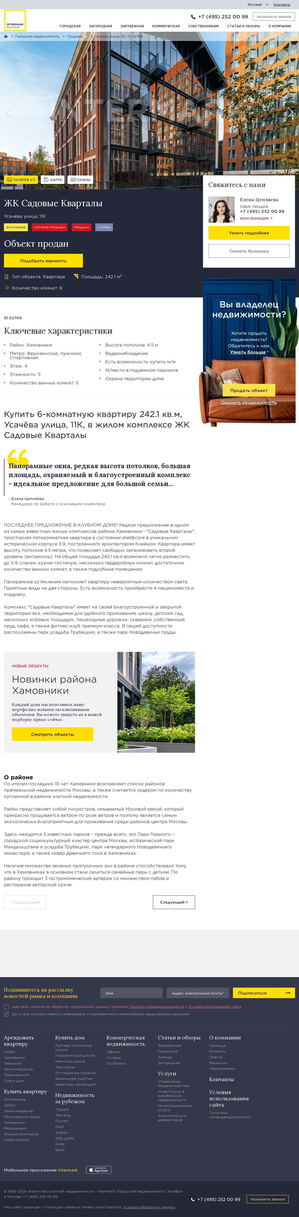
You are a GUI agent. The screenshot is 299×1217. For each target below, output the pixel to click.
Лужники (70, 353)
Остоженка (15, 1099)
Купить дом (70, 1037)
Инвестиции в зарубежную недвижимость (172, 1095)
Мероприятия (222, 1068)
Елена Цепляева (259, 200)
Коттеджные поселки (75, 1073)
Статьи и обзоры (243, 26)
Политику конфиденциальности (156, 1006)
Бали (59, 1150)
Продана (81, 227)
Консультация (254, 218)
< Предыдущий (25, 902)
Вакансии (218, 1063)
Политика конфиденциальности (230, 1115)
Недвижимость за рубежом (74, 1098)
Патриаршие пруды (22, 1117)
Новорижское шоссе (74, 1055)
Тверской (13, 1063)
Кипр (60, 1144)
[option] (149, 110)
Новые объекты (30, 666)
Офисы (113, 1052)
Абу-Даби (64, 1138)
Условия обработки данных (149, 1207)
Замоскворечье (18, 1069)
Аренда (165, 1057)
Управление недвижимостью (173, 1083)
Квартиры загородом (75, 1084)
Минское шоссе (70, 1061)
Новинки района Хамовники (54, 684)
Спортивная (24, 357)
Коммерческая (166, 26)
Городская (70, 26)
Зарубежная (132, 26)
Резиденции (15, 1128)
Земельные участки (73, 1078)
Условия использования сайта (214, 1006)
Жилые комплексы (21, 1134)
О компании (279, 26)
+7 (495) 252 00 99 (223, 16)
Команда (217, 1045)
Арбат (10, 1052)
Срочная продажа (49, 227)
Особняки (116, 1063)
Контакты (282, 4)
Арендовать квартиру (19, 1040)
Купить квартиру (25, 1091)
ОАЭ (59, 1127)
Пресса (216, 1057)
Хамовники (39, 344)
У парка (104, 227)
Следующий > (174, 902)
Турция (62, 1109)
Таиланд (63, 1115)
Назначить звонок (268, 1199)
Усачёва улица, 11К (25, 216)
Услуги (167, 1073)
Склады (114, 1057)
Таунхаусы (65, 1067)
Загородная (100, 26)
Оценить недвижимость (249, 402)
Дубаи (61, 1132)
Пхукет (61, 1121)
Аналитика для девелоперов (172, 1117)
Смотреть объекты (52, 734)
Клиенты (217, 1051)
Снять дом (14, 1081)
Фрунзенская (42, 353)
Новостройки (16, 1140)
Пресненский (16, 1075)
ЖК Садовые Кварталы (53, 203)
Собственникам (203, 26)
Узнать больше (248, 351)
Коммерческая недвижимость (126, 1040)
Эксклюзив (16, 227)
